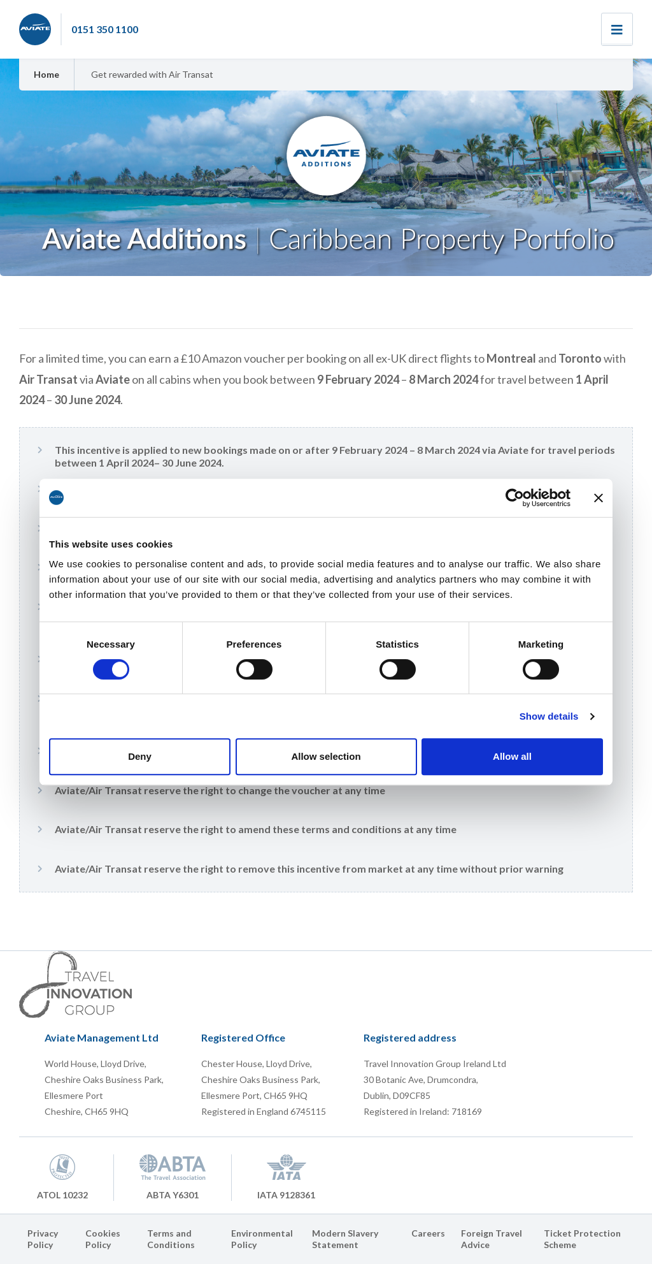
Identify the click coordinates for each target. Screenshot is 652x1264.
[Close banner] (598, 497)
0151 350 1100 (104, 29)
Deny (140, 756)
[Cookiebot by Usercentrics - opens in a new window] (514, 497)
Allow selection (325, 756)
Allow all (512, 756)
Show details (549, 716)
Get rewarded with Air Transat (152, 74)
